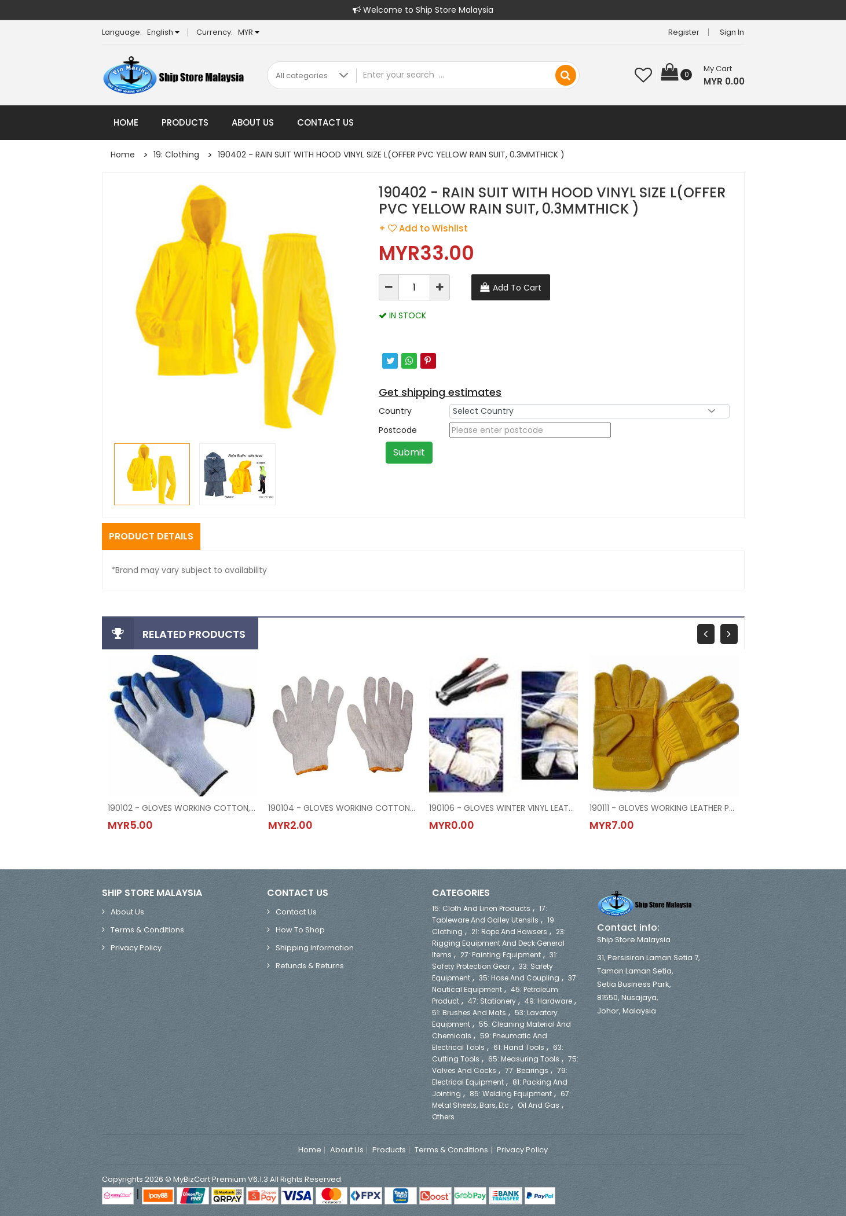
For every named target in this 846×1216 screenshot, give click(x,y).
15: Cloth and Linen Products (481, 908)
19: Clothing (176, 154)
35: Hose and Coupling (519, 978)
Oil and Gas (538, 1105)
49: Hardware (548, 1001)
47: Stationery (492, 1001)
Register (684, 32)
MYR (248, 32)
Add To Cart (517, 287)
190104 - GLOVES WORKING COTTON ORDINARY (342, 808)
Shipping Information (315, 947)
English (163, 32)
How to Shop (300, 929)
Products (185, 122)
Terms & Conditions (147, 929)
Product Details (151, 536)
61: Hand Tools (518, 1047)
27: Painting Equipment (500, 955)
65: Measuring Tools (523, 1059)
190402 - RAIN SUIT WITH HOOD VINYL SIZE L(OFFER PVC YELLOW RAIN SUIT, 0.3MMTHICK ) (391, 154)
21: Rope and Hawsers (509, 931)
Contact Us (325, 122)
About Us (253, 122)
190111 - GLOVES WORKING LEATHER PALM (664, 808)
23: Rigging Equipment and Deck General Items (499, 943)
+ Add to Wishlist (423, 228)
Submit (409, 452)
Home (125, 122)
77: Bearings (526, 1070)
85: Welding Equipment (511, 1094)
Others (443, 1117)
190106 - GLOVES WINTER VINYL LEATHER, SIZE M (503, 808)
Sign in (732, 32)
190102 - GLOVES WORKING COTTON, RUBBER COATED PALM (182, 808)
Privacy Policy (136, 947)
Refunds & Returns (310, 965)
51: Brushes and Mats (469, 1012)
